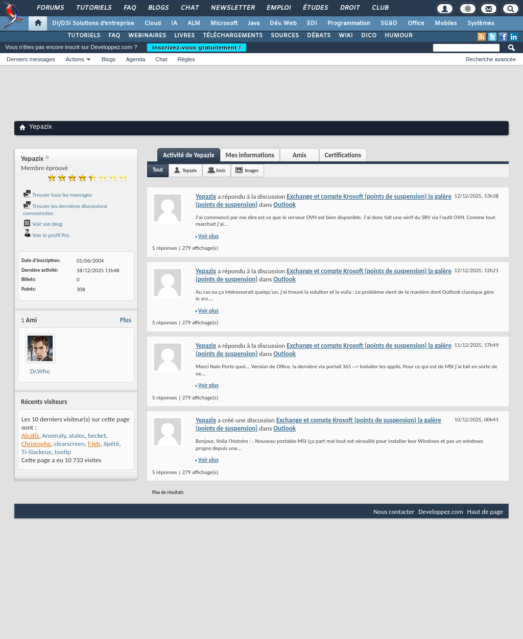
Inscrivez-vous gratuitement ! (196, 47)
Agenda (135, 59)
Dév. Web (283, 23)
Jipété (111, 443)
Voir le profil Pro (46, 235)
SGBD (389, 23)
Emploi (278, 8)
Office (416, 23)
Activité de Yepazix (189, 155)
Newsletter (232, 8)
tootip (63, 452)
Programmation (348, 23)
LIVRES (184, 35)
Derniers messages (31, 59)
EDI (312, 23)
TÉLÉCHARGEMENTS (233, 35)
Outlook (284, 204)
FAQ (129, 8)
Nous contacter (393, 511)
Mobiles (446, 23)
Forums (49, 8)
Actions (75, 59)
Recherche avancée (491, 59)
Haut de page (485, 511)
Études (314, 8)
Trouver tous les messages (57, 195)
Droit (349, 8)
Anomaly (54, 435)
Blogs (158, 8)
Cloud (153, 23)
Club (379, 8)
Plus (125, 320)
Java (253, 23)
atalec (77, 435)
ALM (193, 23)
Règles (186, 59)
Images (251, 170)
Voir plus (208, 236)
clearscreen (69, 443)
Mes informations (250, 155)
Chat (189, 8)
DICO (368, 35)
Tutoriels (93, 8)
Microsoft (223, 23)
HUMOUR (399, 35)
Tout (158, 170)
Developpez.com (440, 511)
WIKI (346, 35)
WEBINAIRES (147, 35)
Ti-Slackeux (36, 452)
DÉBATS (318, 35)
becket (97, 435)
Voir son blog (42, 224)
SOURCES (285, 35)
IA (174, 23)
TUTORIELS (83, 35)
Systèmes (480, 23)
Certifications (343, 155)
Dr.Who (40, 371)
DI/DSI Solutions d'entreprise (93, 23)
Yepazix (189, 170)
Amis (299, 155)
